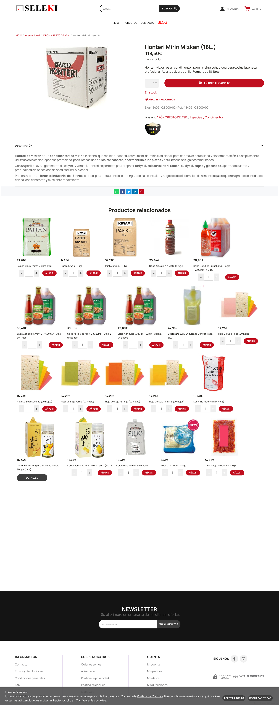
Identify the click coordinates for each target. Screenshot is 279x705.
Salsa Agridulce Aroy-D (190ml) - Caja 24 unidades (139, 345)
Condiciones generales (30, 678)
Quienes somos (91, 664)
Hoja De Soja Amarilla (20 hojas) (232, 417)
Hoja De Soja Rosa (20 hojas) (37, 417)
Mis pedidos (154, 671)
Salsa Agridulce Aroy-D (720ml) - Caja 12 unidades (89, 345)
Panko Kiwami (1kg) (80, 269)
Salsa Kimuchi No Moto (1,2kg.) (183, 269)
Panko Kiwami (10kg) (129, 269)
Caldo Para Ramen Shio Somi (186, 488)
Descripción (24, 145)
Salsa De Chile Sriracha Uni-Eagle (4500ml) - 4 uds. (233, 271)
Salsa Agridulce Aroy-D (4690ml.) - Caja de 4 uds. (39, 345)
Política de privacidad (95, 678)
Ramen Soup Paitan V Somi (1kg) (39, 269)
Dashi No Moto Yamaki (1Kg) (36, 488)
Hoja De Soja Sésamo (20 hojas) (87, 417)
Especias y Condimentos (207, 117)
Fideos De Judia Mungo (232, 488)
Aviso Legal (88, 671)
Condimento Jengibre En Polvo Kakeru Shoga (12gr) (86, 489)
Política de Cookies (150, 696)
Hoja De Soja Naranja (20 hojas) (184, 417)
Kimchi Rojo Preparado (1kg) (36, 564)
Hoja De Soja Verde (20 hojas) (134, 417)
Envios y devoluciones (29, 671)
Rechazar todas (260, 698)
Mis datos (153, 678)
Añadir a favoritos (160, 99)
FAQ (17, 685)
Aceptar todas (234, 698)
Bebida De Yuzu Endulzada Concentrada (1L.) (186, 345)
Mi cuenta (153, 664)
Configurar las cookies (91, 700)
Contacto (21, 664)
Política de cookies (93, 685)
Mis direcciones (157, 685)
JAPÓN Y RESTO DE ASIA (171, 117)
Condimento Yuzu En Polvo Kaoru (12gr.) (138, 489)
